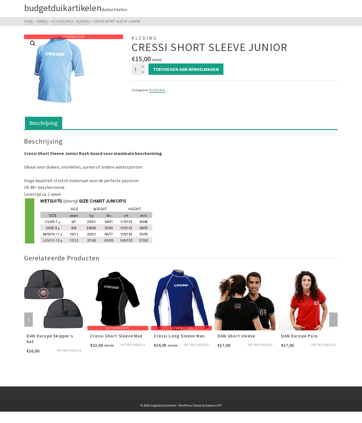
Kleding (157, 90)
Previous (28, 320)
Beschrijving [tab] (43, 122)
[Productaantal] (139, 69)
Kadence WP (213, 405)
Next (333, 320)
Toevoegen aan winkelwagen (186, 69)
